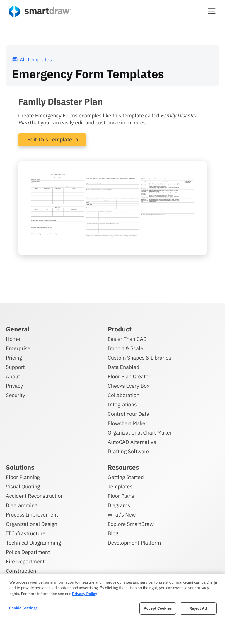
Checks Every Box (129, 385)
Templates (120, 485)
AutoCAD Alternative (132, 441)
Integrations (122, 403)
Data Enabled (123, 366)
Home (13, 338)
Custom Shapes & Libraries (139, 356)
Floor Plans (121, 495)
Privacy (14, 385)
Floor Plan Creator (129, 375)
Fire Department (25, 560)
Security (15, 394)
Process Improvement (32, 513)
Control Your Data (128, 413)
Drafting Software (128, 450)
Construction (21, 570)
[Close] (215, 583)
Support (15, 366)
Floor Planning (23, 476)
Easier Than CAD (127, 338)
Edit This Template (49, 139)
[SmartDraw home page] (40, 11)
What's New (122, 513)
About (13, 375)
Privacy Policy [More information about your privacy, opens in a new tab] (84, 593)
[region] (112, 596)
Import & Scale (125, 347)
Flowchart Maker (127, 422)
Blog (113, 532)
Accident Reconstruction (35, 495)
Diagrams (119, 504)
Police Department (28, 551)
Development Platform (134, 541)
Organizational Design (31, 523)
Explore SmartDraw (131, 523)
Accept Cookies (158, 608)
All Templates (32, 59)
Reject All (198, 608)
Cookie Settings (23, 608)
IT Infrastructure (25, 532)
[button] (211, 11)
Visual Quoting (23, 485)
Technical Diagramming (33, 541)
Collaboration (123, 394)
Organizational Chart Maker (140, 431)
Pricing (14, 356)
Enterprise (18, 347)
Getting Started (126, 476)
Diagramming (22, 504)
